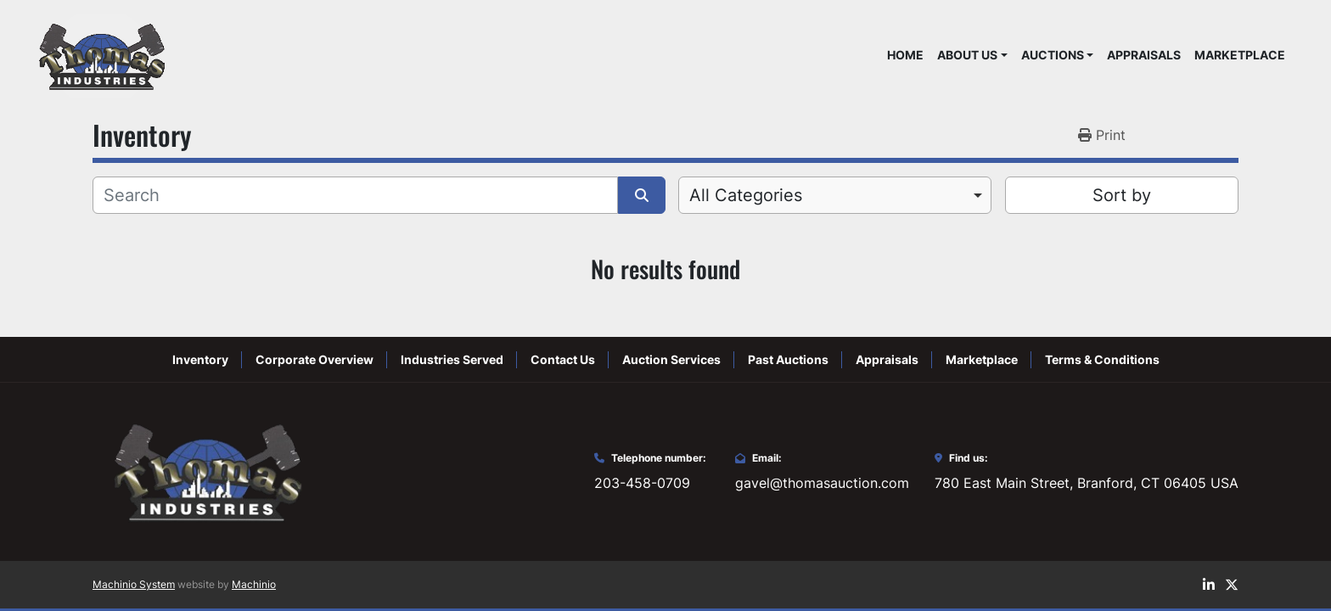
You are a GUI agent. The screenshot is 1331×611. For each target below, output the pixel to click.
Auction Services (671, 359)
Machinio (254, 584)
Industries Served (452, 359)
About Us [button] (967, 55)
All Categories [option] (745, 195)
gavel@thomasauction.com (822, 482)
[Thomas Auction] (205, 470)
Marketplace (1239, 55)
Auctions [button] (1052, 55)
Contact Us (563, 359)
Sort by (1121, 195)
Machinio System (134, 584)
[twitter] (1231, 585)
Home (905, 55)
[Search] (355, 195)
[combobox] (834, 195)
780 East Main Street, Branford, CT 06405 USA (1086, 482)
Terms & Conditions (1102, 359)
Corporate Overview (314, 359)
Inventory (200, 359)
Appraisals (1144, 55)
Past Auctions (788, 359)
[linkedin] (1209, 585)
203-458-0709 (642, 482)
